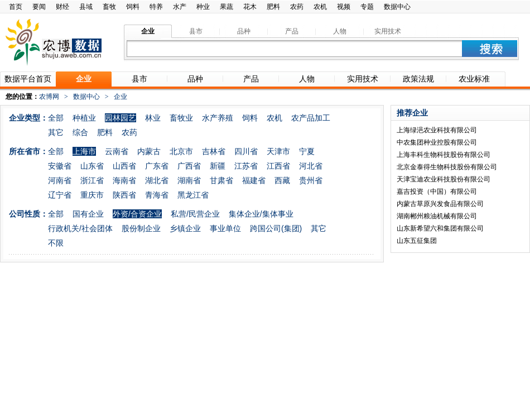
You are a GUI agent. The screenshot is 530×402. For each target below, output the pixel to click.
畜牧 (109, 7)
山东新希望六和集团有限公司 (440, 228)
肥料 (273, 7)
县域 (86, 7)
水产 (179, 7)
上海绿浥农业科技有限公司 (437, 130)
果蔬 (226, 7)
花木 (250, 7)
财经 (62, 7)
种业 (203, 7)
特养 (156, 7)
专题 (367, 7)
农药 (296, 7)
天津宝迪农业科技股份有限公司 (443, 179)
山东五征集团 (417, 241)
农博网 (49, 96)
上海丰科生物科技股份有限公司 (443, 155)
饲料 (132, 7)
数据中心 (397, 7)
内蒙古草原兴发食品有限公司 (440, 204)
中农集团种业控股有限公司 (437, 142)
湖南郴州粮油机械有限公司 (437, 216)
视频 (343, 7)
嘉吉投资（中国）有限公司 (437, 191)
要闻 (39, 7)
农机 (320, 7)
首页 (15, 7)
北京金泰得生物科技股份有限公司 (447, 167)
